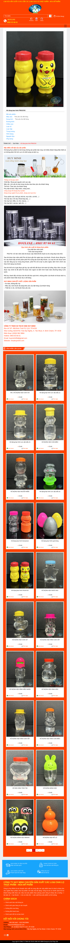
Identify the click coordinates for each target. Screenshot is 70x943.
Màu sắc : (9, 117)
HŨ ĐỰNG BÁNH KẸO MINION (19, 837)
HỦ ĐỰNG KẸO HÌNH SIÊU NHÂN (20, 689)
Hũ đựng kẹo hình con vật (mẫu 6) (50, 491)
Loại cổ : (9, 126)
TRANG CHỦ (7, 143)
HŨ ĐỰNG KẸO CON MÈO (50, 442)
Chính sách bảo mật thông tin (14, 902)
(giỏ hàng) (60, 16)
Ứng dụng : (10, 139)
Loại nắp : (9, 129)
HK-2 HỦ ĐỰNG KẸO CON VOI (20, 392)
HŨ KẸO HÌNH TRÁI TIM (19, 788)
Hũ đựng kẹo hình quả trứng (50, 541)
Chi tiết (20, 397)
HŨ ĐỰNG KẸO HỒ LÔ (50, 837)
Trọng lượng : (10, 131)
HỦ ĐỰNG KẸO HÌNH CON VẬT (50, 639)
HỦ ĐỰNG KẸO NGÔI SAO (50, 590)
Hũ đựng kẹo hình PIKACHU (20, 590)
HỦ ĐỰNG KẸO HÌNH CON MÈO (50, 738)
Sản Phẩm (16, 143)
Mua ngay (25, 399)
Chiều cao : (10, 124)
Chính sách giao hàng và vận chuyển (16, 905)
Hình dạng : (10, 134)
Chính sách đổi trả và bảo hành (14, 914)
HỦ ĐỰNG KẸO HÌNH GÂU (50, 689)
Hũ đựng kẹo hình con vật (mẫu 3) (20, 442)
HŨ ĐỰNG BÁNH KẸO (50, 788)
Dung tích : (10, 119)
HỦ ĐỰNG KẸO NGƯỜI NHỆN (20, 491)
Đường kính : (10, 121)
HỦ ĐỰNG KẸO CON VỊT (20, 639)
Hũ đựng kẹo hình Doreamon (20, 541)
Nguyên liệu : (10, 136)
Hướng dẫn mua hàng (12, 908)
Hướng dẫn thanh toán (12, 911)
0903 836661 (11, 399)
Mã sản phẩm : (11, 114)
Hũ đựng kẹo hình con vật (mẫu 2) (50, 392)
